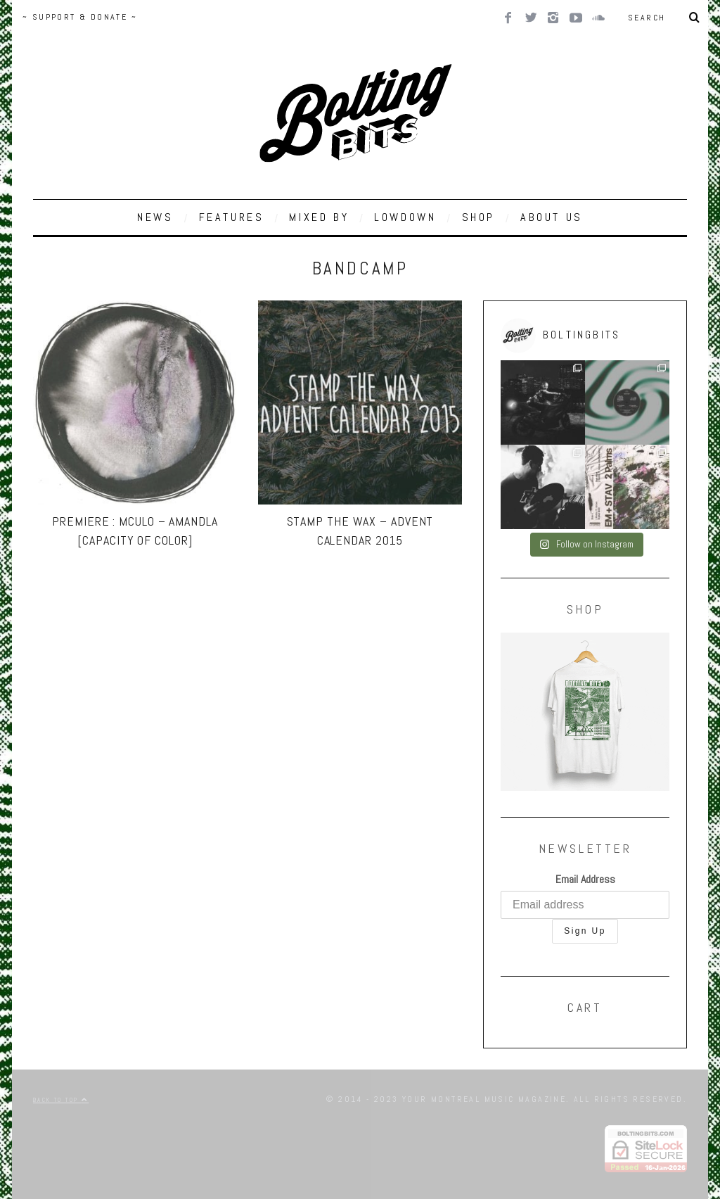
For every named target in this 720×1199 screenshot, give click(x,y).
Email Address (585, 879)
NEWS (155, 217)
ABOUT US (551, 217)
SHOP (478, 217)
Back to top (61, 1099)
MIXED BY (319, 217)
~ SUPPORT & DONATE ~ (79, 17)
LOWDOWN (405, 217)
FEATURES (231, 217)
